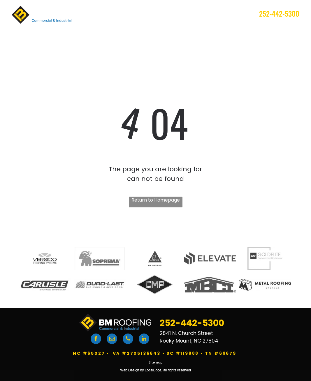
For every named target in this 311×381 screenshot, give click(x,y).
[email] (112, 339)
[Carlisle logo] (45, 284)
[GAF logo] (265, 258)
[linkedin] (144, 339)
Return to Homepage (155, 200)
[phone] (128, 339)
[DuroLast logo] (100, 284)
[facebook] (96, 339)
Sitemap (155, 362)
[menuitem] (101, 27)
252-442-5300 (279, 13)
